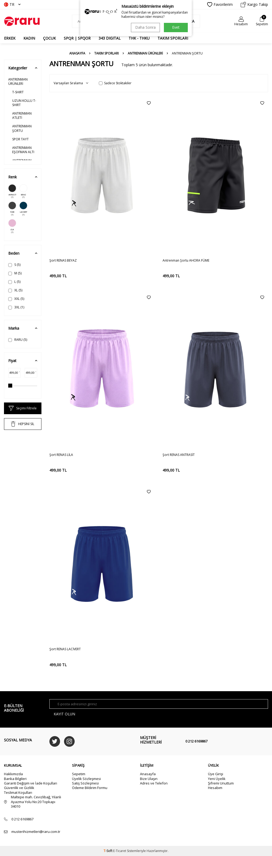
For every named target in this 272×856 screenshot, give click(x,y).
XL (15, 290)
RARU (17, 339)
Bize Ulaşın (149, 778)
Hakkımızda (13, 773)
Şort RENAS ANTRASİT (179, 455)
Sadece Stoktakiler (115, 83)
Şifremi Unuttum (221, 783)
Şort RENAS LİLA (61, 455)
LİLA (12, 226)
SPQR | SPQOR (77, 38)
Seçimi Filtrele (23, 408)
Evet (176, 27)
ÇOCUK (49, 38)
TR (12, 4)
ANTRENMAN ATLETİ (22, 115)
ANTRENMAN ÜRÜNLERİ (145, 53)
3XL (16, 307)
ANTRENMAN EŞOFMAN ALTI (23, 149)
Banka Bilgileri (15, 778)
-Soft (108, 851)
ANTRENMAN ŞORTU (22, 128)
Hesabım (215, 788)
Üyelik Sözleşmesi (86, 778)
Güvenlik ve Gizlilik (19, 788)
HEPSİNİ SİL (22, 424)
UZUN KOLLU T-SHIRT (24, 102)
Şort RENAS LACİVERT (65, 649)
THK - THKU (139, 38)
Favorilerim (220, 4)
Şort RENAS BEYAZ (63, 260)
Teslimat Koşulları (18, 792)
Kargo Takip (254, 4)
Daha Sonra (145, 27)
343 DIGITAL (110, 38)
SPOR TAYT (20, 139)
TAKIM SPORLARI (173, 38)
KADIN (29, 38)
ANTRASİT (12, 191)
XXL (16, 298)
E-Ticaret (119, 851)
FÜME (12, 209)
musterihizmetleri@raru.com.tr (35, 831)
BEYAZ (23, 191)
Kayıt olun (65, 713)
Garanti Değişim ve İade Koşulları (30, 783)
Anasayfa (77, 53)
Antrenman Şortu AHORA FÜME (186, 260)
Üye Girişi (215, 773)
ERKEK (9, 38)
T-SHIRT (18, 92)
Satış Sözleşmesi (85, 783)
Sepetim (78, 773)
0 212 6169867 (196, 741)
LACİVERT (23, 209)
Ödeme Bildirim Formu (89, 788)
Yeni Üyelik (217, 778)
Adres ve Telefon (154, 783)
